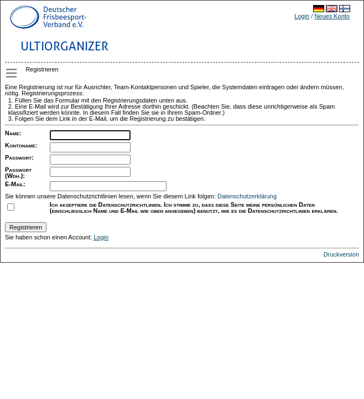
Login (301, 16)
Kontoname (20, 145)
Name (12, 133)
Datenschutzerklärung (247, 196)
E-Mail (14, 184)
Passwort (18, 157)
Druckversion (341, 254)
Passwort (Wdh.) (18, 172)
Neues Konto (332, 16)
